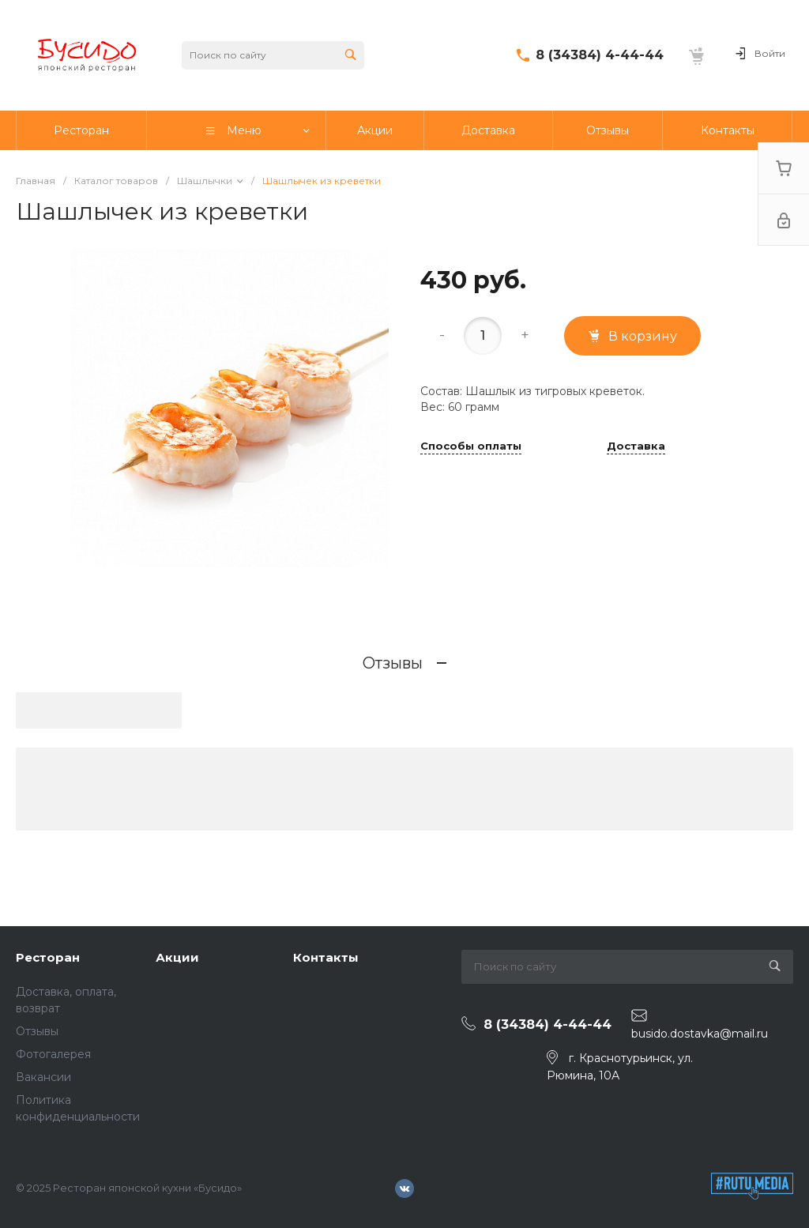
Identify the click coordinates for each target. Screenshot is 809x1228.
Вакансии (43, 1077)
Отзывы (37, 1031)
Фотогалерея (53, 1054)
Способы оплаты (470, 446)
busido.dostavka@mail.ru (699, 1033)
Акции (177, 957)
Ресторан (48, 957)
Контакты (326, 957)
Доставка (636, 446)
